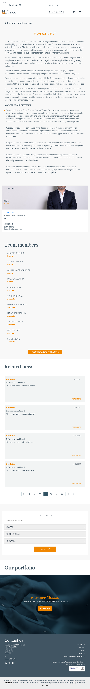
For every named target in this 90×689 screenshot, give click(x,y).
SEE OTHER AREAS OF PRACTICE (45, 352)
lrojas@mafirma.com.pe (13, 229)
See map (8, 653)
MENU (76, 12)
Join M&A (81, 647)
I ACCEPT (45, 685)
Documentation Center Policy (74, 656)
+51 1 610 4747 (10, 659)
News (83, 650)
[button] (43, 631)
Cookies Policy (80, 653)
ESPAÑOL (5, 3)
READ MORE (76, 399)
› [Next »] (73, 493)
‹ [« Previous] (18, 493)
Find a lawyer (45, 515)
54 (68, 494)
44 (40, 494)
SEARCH (45, 549)
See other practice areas (18, 23)
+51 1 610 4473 (9, 212)
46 (51, 494)
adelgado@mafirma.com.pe (14, 215)
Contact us (53, 5)
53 (62, 494)
